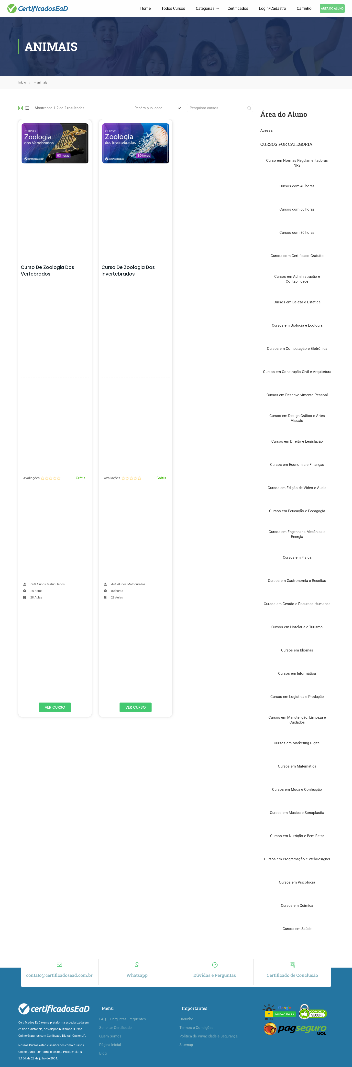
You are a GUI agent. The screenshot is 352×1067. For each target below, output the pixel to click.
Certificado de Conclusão (292, 980)
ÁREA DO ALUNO (332, 8)
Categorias (205, 8)
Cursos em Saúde (297, 929)
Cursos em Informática (297, 674)
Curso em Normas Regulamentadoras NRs (297, 163)
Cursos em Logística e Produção (297, 697)
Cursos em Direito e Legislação (297, 441)
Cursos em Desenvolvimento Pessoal (297, 395)
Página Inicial (110, 1049)
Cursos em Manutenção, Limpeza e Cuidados (297, 720)
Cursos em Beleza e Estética (297, 302)
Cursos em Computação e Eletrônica (297, 349)
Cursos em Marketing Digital (297, 743)
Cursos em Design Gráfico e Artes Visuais (297, 418)
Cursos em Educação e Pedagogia (297, 511)
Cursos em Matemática (297, 766)
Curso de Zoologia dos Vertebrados (47, 270)
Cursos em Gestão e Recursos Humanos (297, 604)
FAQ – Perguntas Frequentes (122, 1024)
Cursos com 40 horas (297, 186)
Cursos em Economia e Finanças (297, 465)
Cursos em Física (297, 557)
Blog (103, 1058)
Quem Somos (110, 1041)
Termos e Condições (196, 1032)
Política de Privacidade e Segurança (208, 1041)
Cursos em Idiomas (297, 650)
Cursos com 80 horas (297, 233)
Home (145, 8)
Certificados (238, 8)
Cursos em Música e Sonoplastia (297, 813)
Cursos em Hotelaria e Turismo (297, 627)
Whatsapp (137, 980)
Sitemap (186, 1049)
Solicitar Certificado (115, 1032)
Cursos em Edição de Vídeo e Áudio (297, 488)
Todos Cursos (173, 8)
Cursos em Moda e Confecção (297, 790)
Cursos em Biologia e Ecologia (297, 325)
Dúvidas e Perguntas (214, 980)
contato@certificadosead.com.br (59, 980)
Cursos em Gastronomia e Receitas (297, 581)
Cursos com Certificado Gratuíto (297, 256)
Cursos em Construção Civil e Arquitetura (297, 372)
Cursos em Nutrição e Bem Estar (297, 836)
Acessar (267, 130)
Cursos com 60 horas (297, 209)
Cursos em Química (297, 906)
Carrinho (304, 8)
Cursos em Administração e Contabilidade (297, 279)
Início (22, 83)
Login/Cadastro (272, 8)
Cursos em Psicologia (297, 882)
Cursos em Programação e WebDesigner (297, 859)
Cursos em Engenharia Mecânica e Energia (297, 534)
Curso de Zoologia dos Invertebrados (128, 270)
